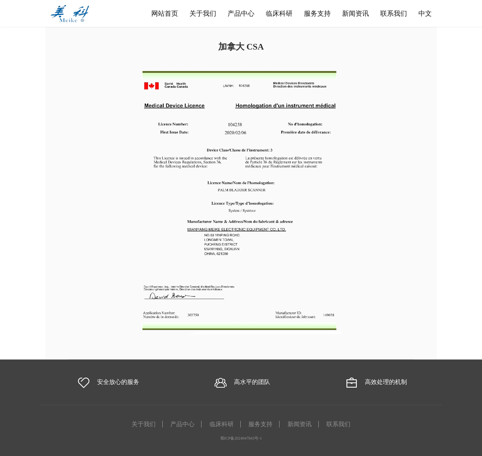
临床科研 (279, 13)
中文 (425, 13)
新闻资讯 (355, 13)
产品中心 (241, 13)
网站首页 (164, 13)
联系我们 (393, 13)
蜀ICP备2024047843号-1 (241, 438)
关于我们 (202, 13)
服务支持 (317, 13)
